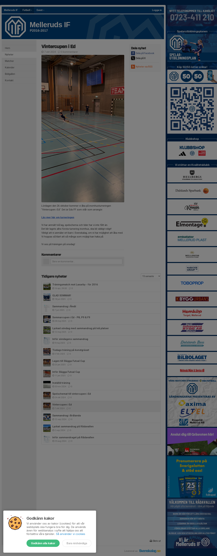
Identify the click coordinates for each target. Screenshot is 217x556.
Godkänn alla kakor (43, 543)
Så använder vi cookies (70, 534)
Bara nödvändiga (77, 543)
